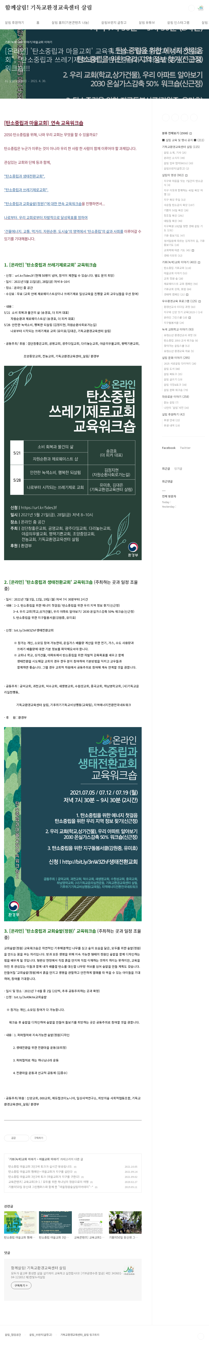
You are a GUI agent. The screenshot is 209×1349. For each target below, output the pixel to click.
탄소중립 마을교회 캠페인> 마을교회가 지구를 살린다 (40, 1171)
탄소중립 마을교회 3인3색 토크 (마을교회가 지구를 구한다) (44, 1177)
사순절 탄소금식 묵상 (179, 205)
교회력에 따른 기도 (179, 250)
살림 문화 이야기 (176, 358)
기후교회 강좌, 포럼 (177, 289)
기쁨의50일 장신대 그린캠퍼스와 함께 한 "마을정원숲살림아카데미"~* (50, 1187)
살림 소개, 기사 (175, 152)
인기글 (178, 468)
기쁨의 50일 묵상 (176, 210)
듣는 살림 (171, 402)
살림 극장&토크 (175, 385)
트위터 (184, 117)
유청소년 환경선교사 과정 (180, 335)
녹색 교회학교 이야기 (178, 329)
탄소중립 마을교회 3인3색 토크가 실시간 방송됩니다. (40, 1166)
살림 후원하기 (14, 22)
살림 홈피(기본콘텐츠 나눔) (70, 22)
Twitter (185, 448)
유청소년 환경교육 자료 (179, 351)
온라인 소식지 (174, 158)
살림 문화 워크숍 (176, 390)
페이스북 (165, 117)
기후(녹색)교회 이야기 (22, 1159)
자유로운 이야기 (175, 397)
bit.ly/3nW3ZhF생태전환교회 (34, 630)
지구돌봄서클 (174, 323)
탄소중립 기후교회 (177, 268)
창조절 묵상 (174, 215)
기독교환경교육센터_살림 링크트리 (79, 1334)
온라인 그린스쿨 (177, 317)
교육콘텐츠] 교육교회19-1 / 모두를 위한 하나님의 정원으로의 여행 (48, 1182)
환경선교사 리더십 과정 (179, 307)
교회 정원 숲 (173, 278)
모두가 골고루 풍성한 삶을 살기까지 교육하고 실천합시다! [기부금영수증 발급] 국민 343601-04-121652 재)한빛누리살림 (66, 1275)
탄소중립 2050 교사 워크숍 (181, 340)
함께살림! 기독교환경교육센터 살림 (48, 8)
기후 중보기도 (174, 235)
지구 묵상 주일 (175, 200)
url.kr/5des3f (24, 275)
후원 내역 (172, 425)
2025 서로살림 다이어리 (180, 363)
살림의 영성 (175, 175)
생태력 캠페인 (176, 294)
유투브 (194, 117)
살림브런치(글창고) (176, 168)
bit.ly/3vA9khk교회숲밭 (30, 997)
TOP (201, 1336)
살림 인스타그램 (178, 22)
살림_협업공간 (13, 1334)
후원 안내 (172, 420)
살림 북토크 (173, 374)
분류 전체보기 (177, 133)
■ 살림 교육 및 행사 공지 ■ (183, 140)
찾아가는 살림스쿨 (177, 346)
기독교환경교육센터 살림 (181, 147)
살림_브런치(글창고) (40, 1334)
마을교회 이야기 (49, 1159)
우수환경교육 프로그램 (181, 301)
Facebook (169, 448)
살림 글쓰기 (173, 379)
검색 (191, 8)
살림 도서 (172, 369)
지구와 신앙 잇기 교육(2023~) (183, 312)
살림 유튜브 (147, 22)
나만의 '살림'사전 (176, 408)
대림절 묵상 (173, 221)
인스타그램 (175, 117)
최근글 (166, 468)
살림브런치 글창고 (114, 22)
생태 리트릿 (173, 255)
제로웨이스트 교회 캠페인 (181, 284)
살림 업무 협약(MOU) (178, 163)
